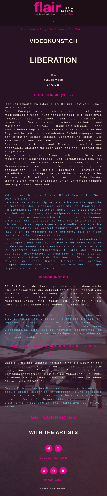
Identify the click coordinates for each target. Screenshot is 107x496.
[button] (54, 21)
